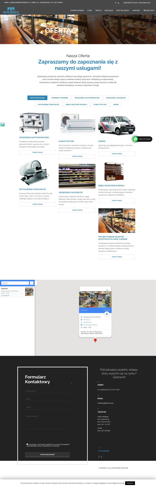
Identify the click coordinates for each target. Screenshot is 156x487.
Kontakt (136, 10)
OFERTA (98, 10)
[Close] (107, 290)
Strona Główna (77, 10)
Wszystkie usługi (37, 98)
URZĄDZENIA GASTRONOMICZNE (87, 98)
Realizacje (109, 10)
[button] (95, 340)
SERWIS (116, 104)
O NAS (89, 10)
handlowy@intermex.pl (90, 325)
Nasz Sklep (149, 10)
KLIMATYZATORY (100, 104)
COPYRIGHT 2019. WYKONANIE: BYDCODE (113, 468)
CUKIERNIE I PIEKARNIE (59, 98)
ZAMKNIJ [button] (130, 483)
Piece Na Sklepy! (122, 10)
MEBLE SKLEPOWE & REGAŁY (76, 104)
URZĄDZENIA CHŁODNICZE (116, 98)
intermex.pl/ (87, 319)
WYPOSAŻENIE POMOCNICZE (48, 104)
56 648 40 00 (5, 295)
